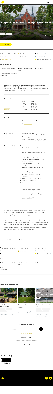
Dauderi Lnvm (41, 121)
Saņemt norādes (24, 53)
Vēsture (18, 340)
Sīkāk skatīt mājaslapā (7, 108)
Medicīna (34, 340)
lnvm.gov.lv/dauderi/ (7, 59)
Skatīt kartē (23, 56)
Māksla (23, 340)
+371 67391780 (5, 56)
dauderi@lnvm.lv (28, 121)
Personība (28, 340)
